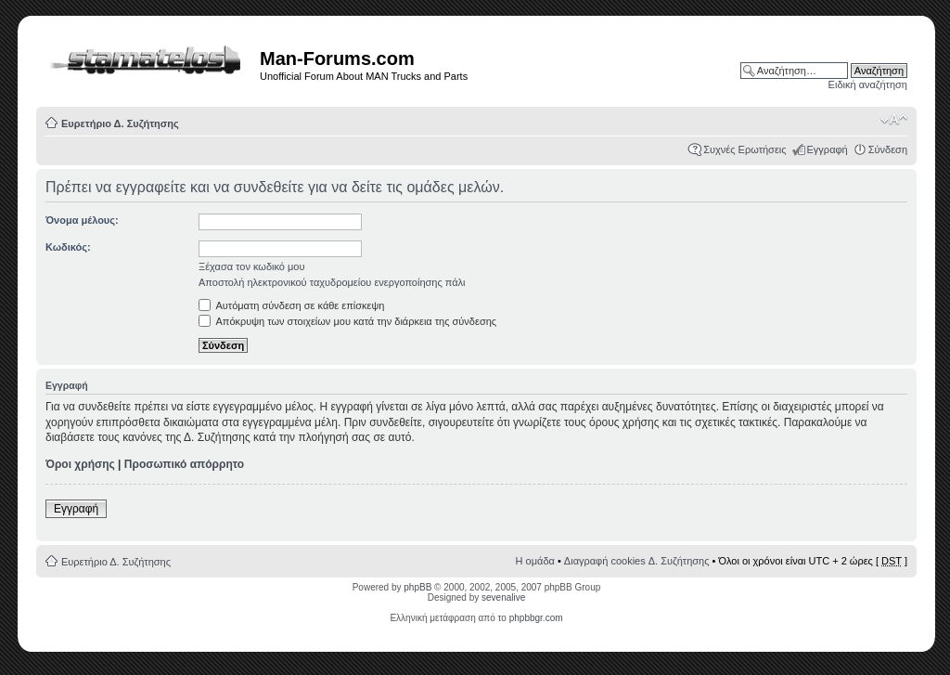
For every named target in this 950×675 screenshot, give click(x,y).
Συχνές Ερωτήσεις (744, 149)
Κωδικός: (68, 247)
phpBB (417, 587)
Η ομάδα (535, 560)
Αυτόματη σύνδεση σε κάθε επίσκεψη (291, 305)
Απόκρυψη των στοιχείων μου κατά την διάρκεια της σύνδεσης (347, 321)
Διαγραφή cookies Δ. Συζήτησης (637, 560)
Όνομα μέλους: (82, 220)
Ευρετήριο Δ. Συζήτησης (120, 123)
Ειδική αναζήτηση (867, 84)
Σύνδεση (887, 149)
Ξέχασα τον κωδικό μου (252, 266)
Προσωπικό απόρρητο (184, 464)
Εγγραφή (827, 149)
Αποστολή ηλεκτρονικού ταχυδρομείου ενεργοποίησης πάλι (332, 282)
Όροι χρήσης (80, 464)
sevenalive (503, 597)
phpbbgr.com (536, 618)
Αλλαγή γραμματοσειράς (893, 119)
